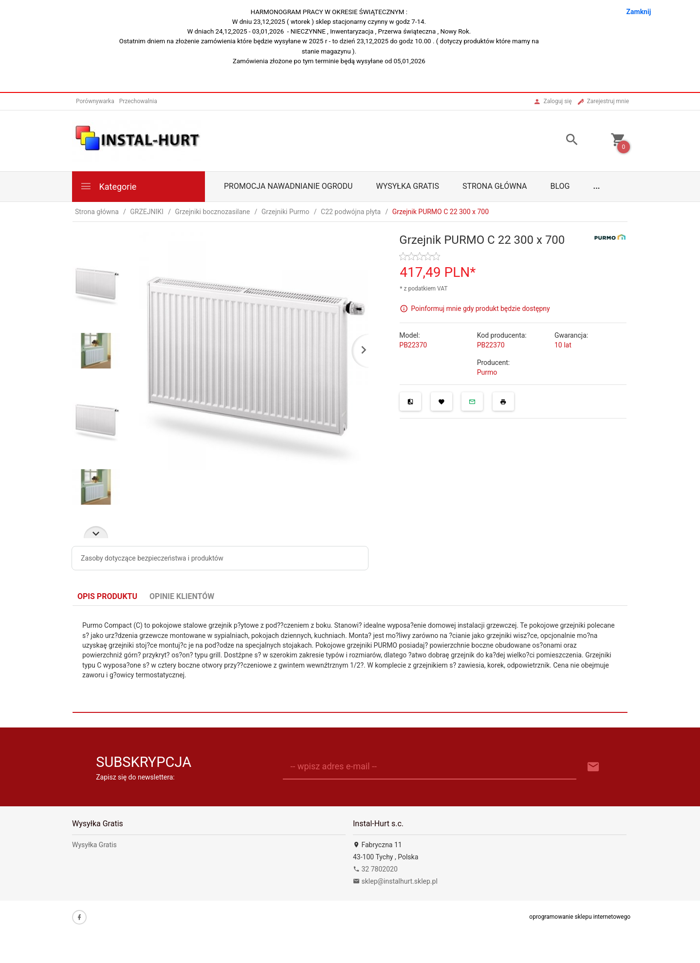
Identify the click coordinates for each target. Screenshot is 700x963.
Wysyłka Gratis (407, 186)
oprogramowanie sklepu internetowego (579, 916)
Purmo (487, 372)
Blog (560, 186)
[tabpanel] (350, 659)
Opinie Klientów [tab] (181, 596)
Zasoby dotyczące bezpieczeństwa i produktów (152, 558)
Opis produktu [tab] (107, 596)
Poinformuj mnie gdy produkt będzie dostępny (480, 308)
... (596, 186)
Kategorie (108, 186)
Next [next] (96, 532)
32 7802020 (375, 869)
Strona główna (494, 186)
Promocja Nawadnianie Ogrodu (288, 186)
